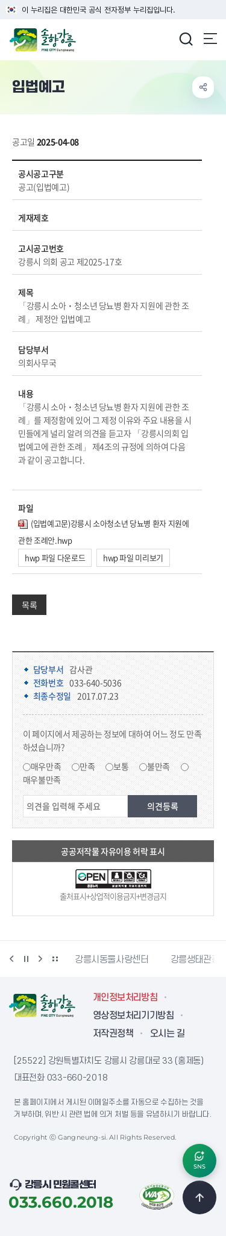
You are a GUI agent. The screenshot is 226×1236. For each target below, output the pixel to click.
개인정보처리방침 (125, 997)
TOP (199, 1197)
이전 (11, 959)
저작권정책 (113, 1033)
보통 (120, 766)
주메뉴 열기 (210, 39)
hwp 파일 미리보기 (133, 557)
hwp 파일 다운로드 (55, 557)
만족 (87, 766)
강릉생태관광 (195, 959)
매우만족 (46, 766)
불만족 (158, 766)
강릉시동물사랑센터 (112, 959)
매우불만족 (42, 779)
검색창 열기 (186, 39)
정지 (26, 959)
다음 (40, 959)
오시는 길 (167, 1033)
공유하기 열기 (203, 87)
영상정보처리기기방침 (133, 1015)
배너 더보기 (54, 959)
